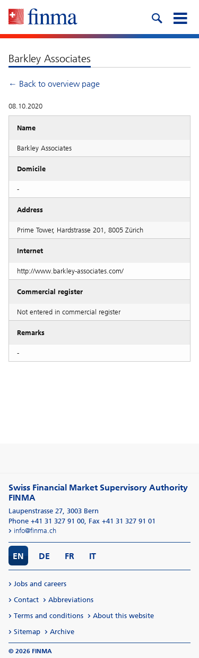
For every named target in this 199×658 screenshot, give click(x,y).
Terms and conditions (48, 616)
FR (69, 556)
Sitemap (27, 632)
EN (18, 556)
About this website (123, 616)
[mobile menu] (180, 17)
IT (92, 556)
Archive (62, 632)
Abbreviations (70, 600)
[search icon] (156, 17)
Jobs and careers (40, 584)
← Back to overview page (54, 84)
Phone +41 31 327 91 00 (46, 521)
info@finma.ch (35, 531)
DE (44, 556)
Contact (26, 600)
